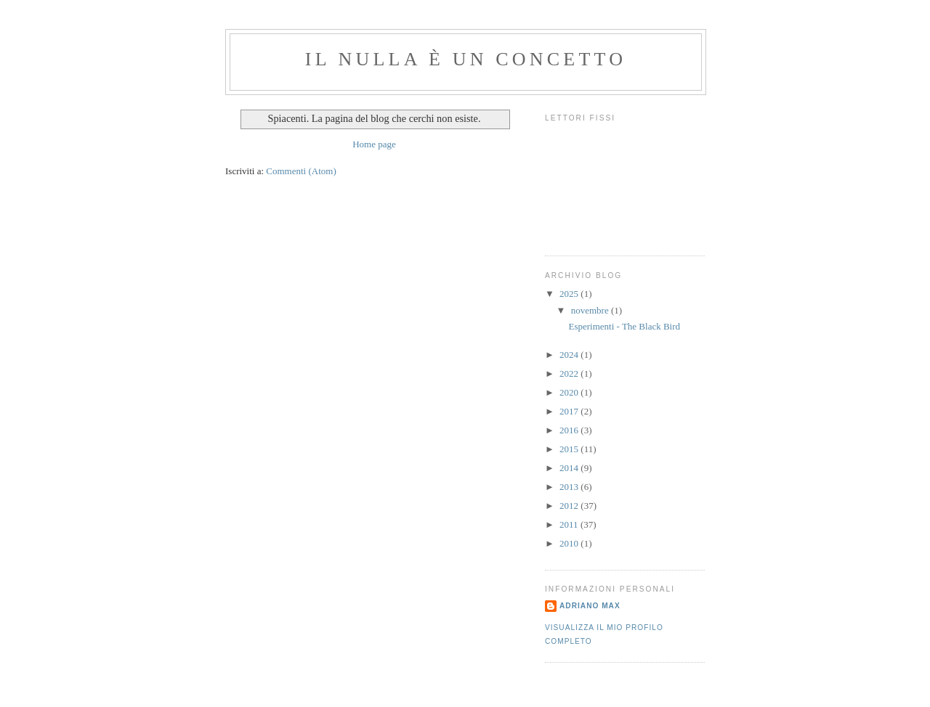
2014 (570, 467)
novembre (591, 310)
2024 (570, 354)
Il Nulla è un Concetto (465, 59)
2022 (570, 373)
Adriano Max (589, 606)
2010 (570, 543)
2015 (570, 449)
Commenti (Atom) (301, 170)
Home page (374, 144)
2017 (570, 411)
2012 (570, 505)
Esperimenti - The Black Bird (624, 326)
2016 (570, 430)
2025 (570, 293)
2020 (570, 392)
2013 (570, 486)
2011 (570, 524)
